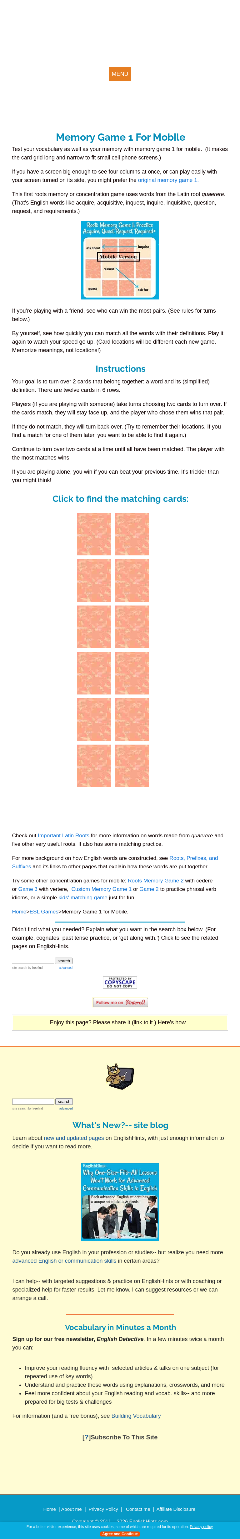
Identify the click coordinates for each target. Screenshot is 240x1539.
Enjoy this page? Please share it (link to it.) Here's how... (120, 1022)
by (34, 968)
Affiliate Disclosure (176, 1509)
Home (49, 1509)
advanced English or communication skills (64, 1261)
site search (19, 968)
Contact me (138, 1509)
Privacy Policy (103, 1509)
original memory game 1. (168, 180)
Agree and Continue (120, 1534)
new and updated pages (74, 1138)
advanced (65, 968)
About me (71, 1509)
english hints (48, 25)
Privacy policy (201, 1527)
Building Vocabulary (137, 1416)
